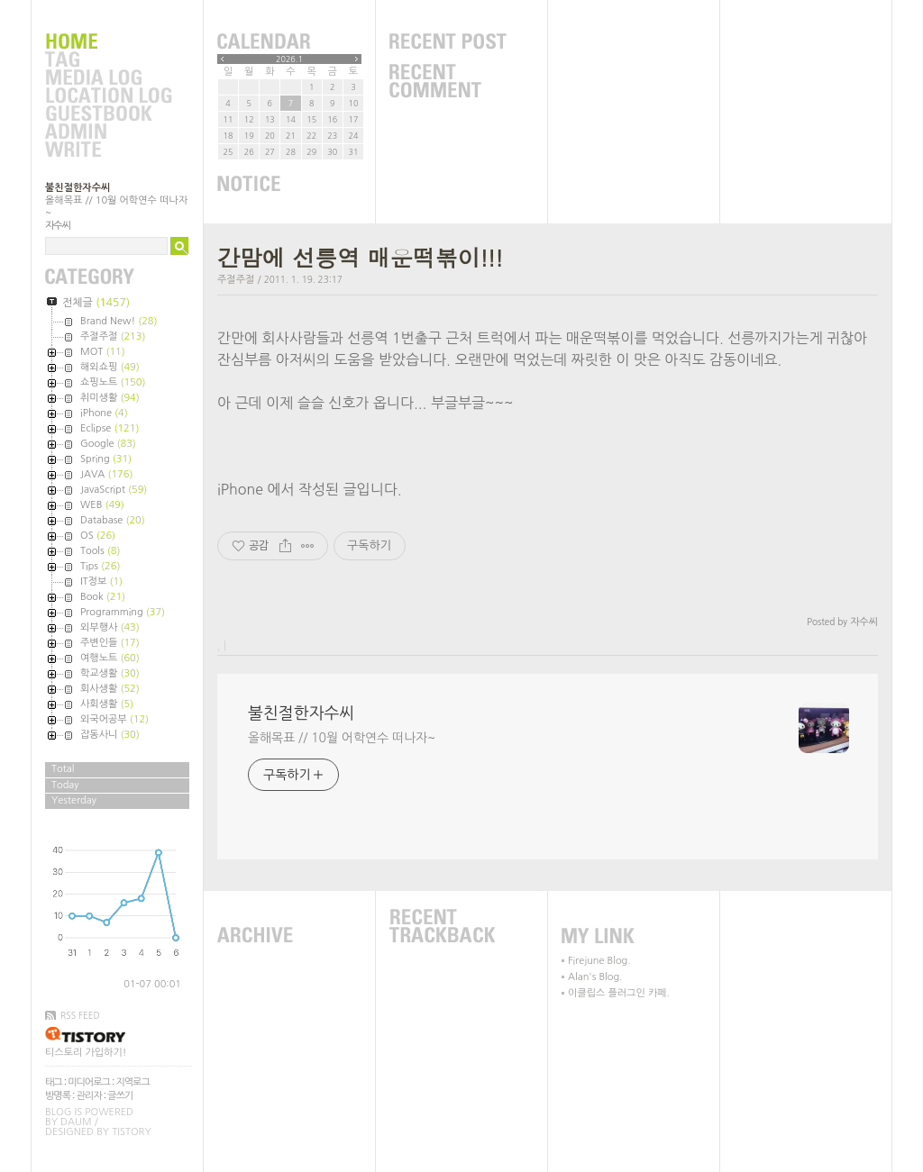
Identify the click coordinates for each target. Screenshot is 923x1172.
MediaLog (108, 78)
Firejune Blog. (599, 961)
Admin (108, 132)
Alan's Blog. (595, 977)
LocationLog (108, 96)
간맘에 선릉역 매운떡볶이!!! (360, 257)
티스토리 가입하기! (85, 1053)
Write (108, 150)
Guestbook (108, 114)
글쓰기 (120, 1096)
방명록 (57, 1096)
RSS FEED (80, 1015)
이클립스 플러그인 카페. (619, 993)
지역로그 (132, 1082)
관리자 (89, 1096)
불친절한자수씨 (77, 188)
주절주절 (235, 280)
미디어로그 (89, 1082)
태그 (53, 1082)
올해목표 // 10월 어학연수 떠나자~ (341, 737)
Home (108, 42)
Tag (108, 60)
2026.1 (289, 59)
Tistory (131, 1132)
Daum (76, 1122)
